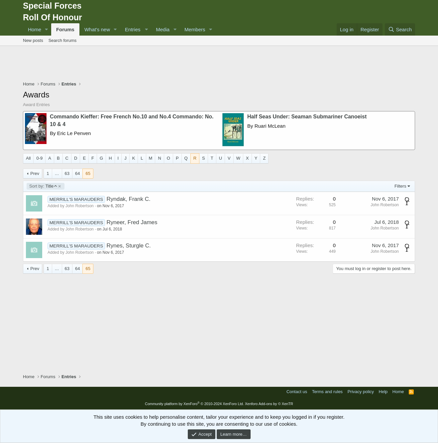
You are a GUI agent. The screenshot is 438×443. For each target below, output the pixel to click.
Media (162, 29)
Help (383, 391)
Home (34, 29)
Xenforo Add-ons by (269, 404)
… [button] (57, 173)
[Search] (400, 29)
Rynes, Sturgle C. (128, 245)
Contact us (296, 391)
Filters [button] (400, 186)
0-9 (39, 158)
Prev (34, 173)
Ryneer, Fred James (131, 222)
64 (77, 173)
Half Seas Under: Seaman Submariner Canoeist (307, 116)
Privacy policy (361, 391)
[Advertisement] (219, 64)
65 (87, 173)
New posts (33, 40)
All (28, 158)
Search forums (63, 40)
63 (67, 173)
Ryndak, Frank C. (128, 199)
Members (194, 29)
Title (43, 186)
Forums (65, 29)
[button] (46, 29)
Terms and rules (327, 391)
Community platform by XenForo (194, 404)
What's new (97, 29)
